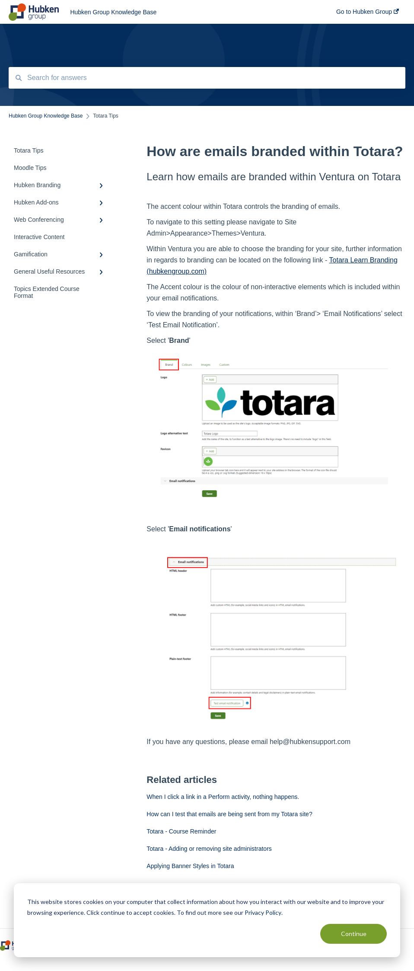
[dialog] (207, 920)
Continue (353, 933)
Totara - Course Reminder (181, 831)
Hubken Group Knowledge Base (113, 12)
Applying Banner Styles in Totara (190, 865)
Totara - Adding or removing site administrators (208, 848)
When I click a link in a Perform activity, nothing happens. (222, 796)
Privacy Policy (263, 912)
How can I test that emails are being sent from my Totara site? (229, 814)
